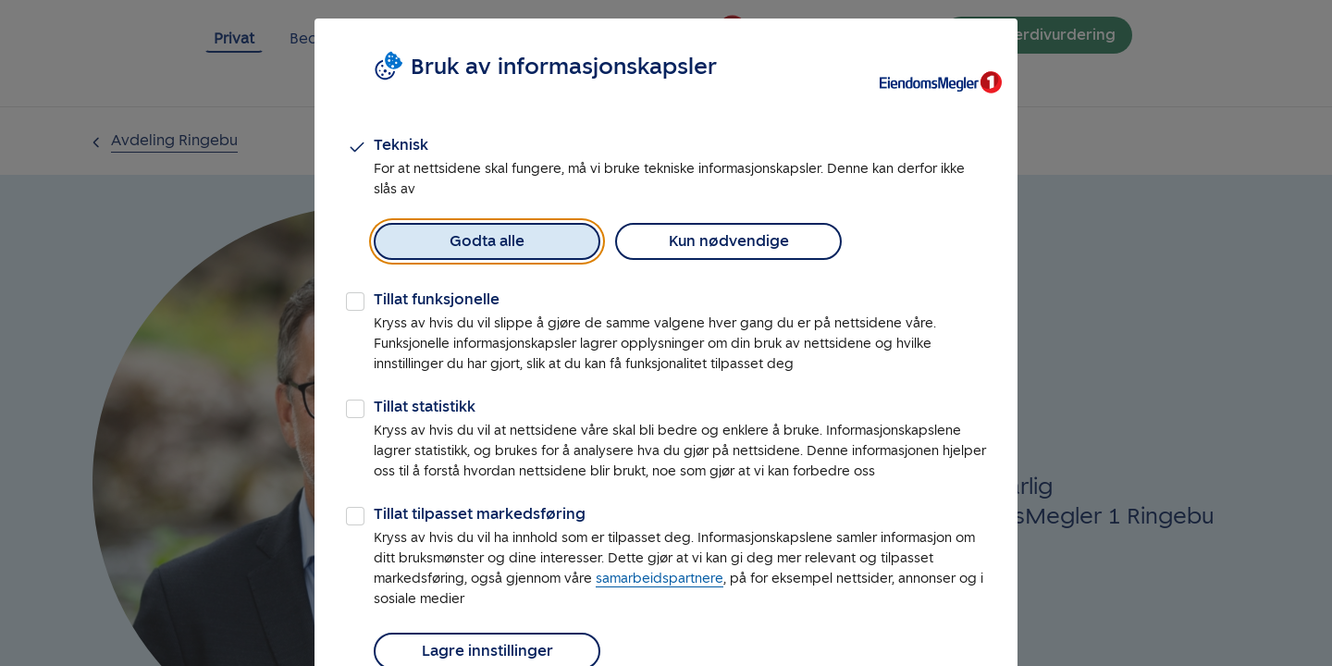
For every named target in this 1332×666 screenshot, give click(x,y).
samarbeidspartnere (659, 578)
